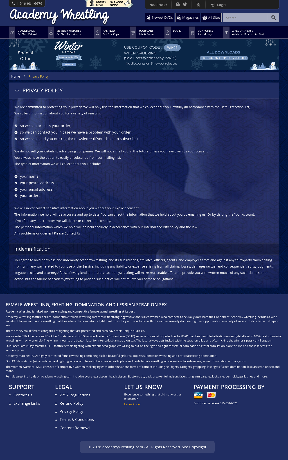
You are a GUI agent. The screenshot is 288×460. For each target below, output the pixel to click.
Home (15, 76)
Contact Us (23, 394)
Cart (198, 3)
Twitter (184, 3)
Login (221, 4)
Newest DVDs (162, 17)
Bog (177, 3)
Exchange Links (27, 403)
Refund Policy (71, 403)
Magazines (190, 17)
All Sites (214, 17)
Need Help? (158, 4)
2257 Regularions (75, 394)
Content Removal (75, 427)
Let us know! (132, 404)
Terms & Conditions (77, 419)
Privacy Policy (71, 411)
